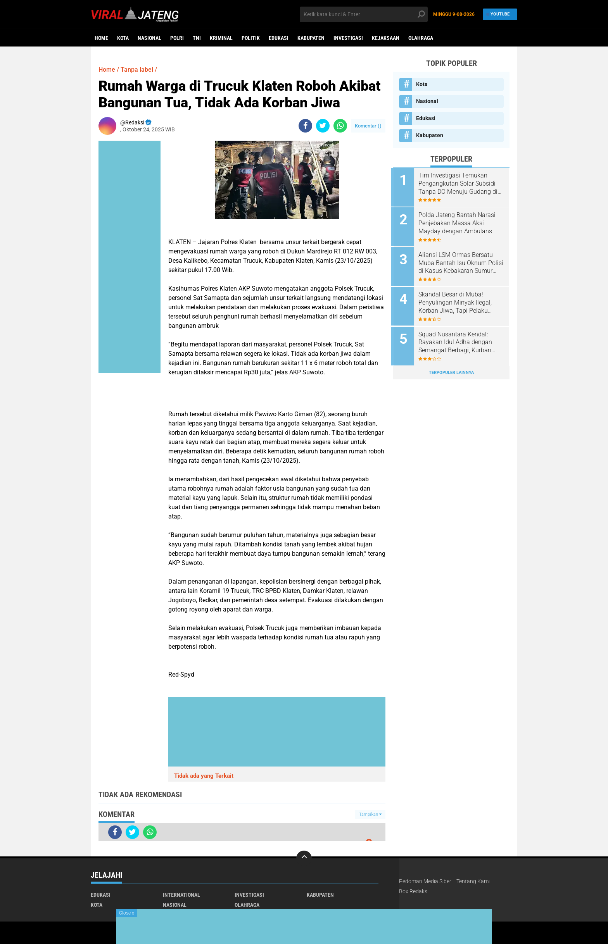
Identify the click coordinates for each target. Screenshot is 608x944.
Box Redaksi (413, 891)
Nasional (149, 38)
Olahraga (420, 38)
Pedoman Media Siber (425, 881)
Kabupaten (311, 38)
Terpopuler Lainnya (451, 369)
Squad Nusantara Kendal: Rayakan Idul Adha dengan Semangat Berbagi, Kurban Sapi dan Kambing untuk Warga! (457, 340)
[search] (364, 14)
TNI (197, 38)
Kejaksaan (385, 38)
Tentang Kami (473, 881)
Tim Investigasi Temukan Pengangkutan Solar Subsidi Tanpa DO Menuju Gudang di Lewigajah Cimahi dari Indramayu (459, 184)
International (181, 895)
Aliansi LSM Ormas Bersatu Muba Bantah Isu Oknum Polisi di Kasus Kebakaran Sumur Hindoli (457, 262)
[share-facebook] (305, 126)
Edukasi (278, 38)
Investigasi (348, 38)
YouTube (498, 14)
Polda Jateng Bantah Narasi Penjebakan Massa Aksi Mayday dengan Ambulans (458, 222)
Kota (123, 38)
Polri (177, 38)
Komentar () (368, 126)
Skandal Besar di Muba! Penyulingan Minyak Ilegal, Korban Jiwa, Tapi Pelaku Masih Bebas (457, 301)
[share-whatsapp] (340, 126)
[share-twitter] (323, 126)
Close (126, 913)
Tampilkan (370, 814)
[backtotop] (304, 858)
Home (101, 38)
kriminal (221, 38)
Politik (251, 38)
